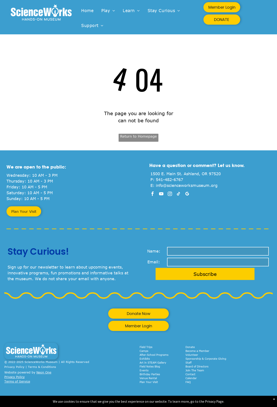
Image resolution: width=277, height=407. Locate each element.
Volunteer (191, 354)
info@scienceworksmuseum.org (186, 185)
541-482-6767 (169, 179)
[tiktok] (178, 194)
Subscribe (205, 274)
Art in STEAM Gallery (153, 362)
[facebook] (152, 194)
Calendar (191, 378)
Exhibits (145, 358)
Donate (190, 346)
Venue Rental (148, 378)
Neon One (43, 372)
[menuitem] (87, 10)
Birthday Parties (150, 374)
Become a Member (197, 350)
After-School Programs (154, 354)
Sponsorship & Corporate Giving (205, 358)
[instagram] (170, 194)
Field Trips (146, 346)
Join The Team (194, 370)
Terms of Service (17, 381)
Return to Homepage (138, 136)
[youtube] (161, 194)
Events (144, 370)
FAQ (188, 381)
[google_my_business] (187, 194)
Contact (190, 374)
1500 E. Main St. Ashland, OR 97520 (185, 173)
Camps (144, 350)
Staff (188, 362)
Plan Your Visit (149, 381)
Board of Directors (196, 366)
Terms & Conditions (42, 367)
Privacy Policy (14, 367)
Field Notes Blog (150, 366)
